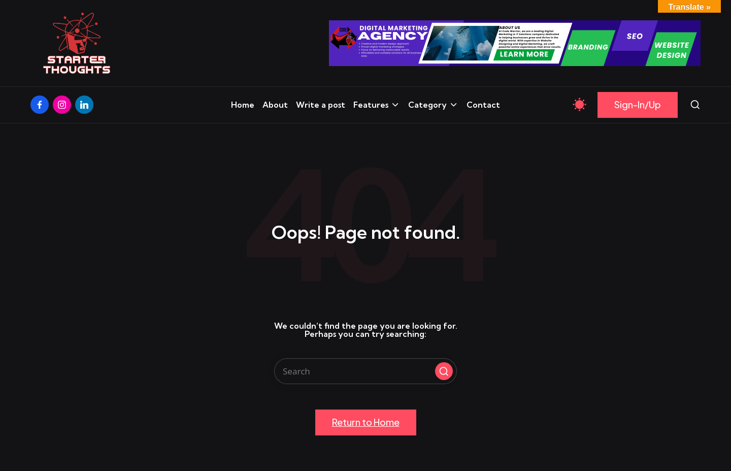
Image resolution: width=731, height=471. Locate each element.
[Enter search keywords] (365, 371)
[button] (637, 105)
